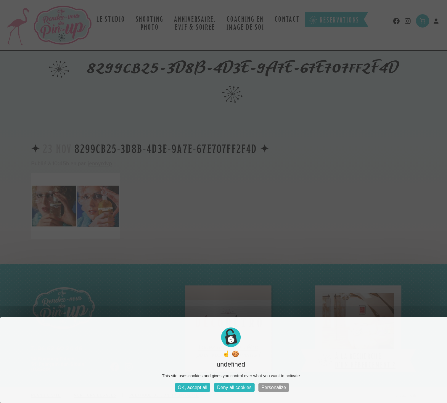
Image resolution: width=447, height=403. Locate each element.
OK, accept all (193, 387)
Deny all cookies (234, 387)
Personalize (273, 387)
